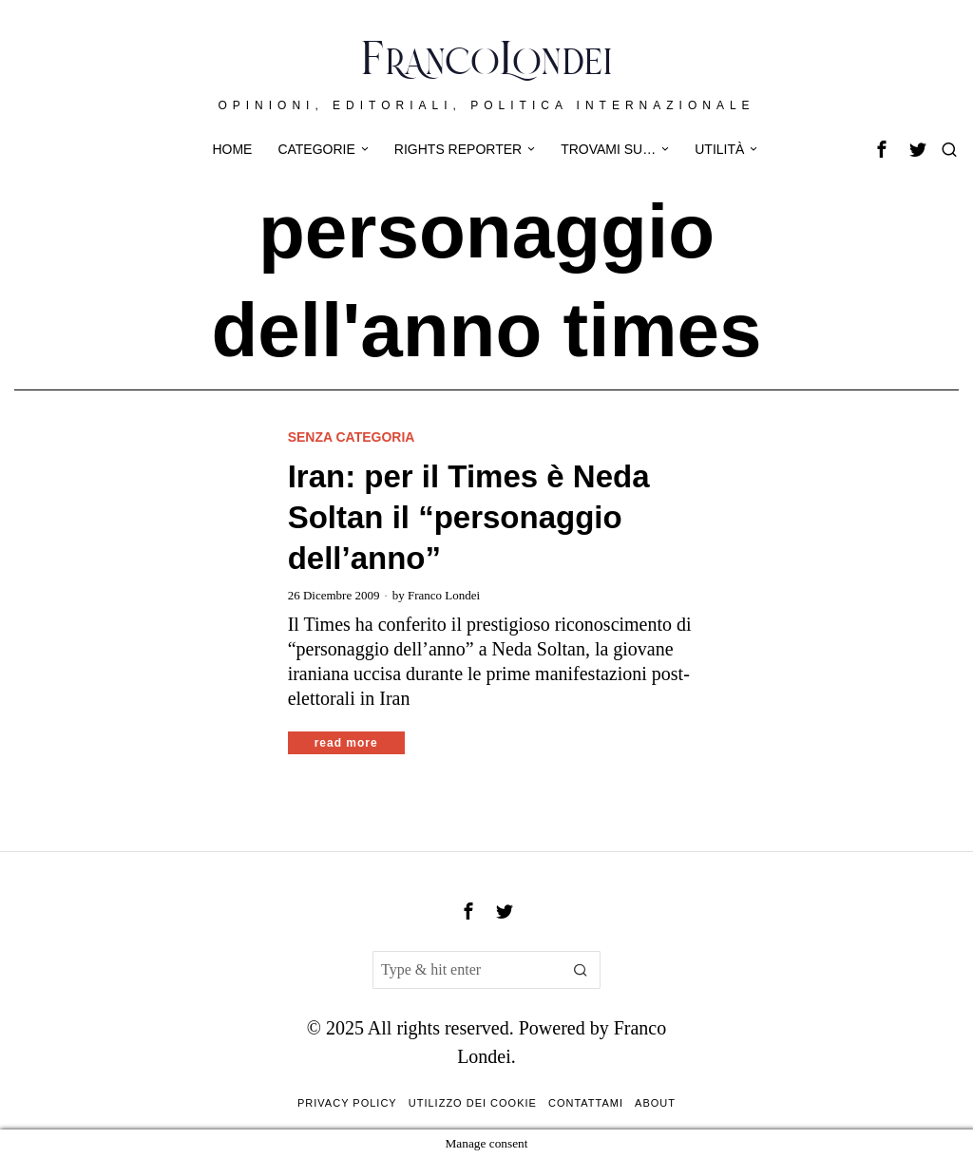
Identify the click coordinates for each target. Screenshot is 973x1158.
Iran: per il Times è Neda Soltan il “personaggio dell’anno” (469, 517)
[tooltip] (882, 149)
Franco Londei (444, 595)
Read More (346, 743)
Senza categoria (351, 437)
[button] (582, 970)
